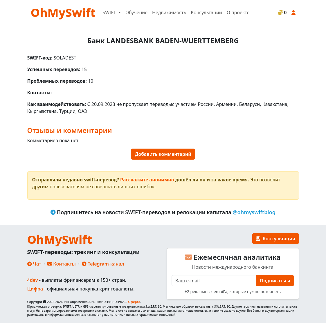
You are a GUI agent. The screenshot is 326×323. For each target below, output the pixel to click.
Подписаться (275, 280)
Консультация (275, 238)
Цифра (35, 289)
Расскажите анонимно (147, 179)
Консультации (206, 12)
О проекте (238, 12)
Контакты (61, 264)
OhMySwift (63, 12)
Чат (34, 264)
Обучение (136, 12)
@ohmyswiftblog (254, 212)
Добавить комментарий (163, 154)
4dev (32, 280)
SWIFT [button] (109, 12)
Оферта (134, 301)
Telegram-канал (103, 264)
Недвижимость (169, 12)
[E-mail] (214, 280)
